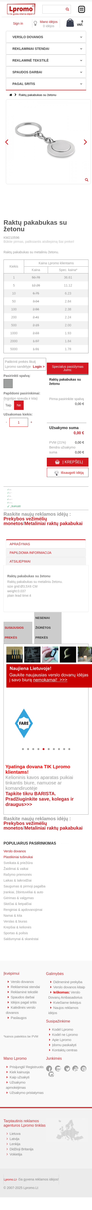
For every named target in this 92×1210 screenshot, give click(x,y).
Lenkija (15, 1144)
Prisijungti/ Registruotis (27, 1067)
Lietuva (15, 1134)
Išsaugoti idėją (68, 473)
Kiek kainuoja (19, 1072)
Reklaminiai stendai (25, 987)
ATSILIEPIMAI (20, 561)
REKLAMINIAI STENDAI (30, 49)
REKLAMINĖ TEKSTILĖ (30, 60)
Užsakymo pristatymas (27, 1093)
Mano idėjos (49, 22)
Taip (8, 405)
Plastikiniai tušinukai (18, 857)
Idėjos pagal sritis (24, 1002)
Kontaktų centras (64, 1050)
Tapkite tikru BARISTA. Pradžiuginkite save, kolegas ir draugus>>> (39, 799)
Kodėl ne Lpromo (65, 1035)
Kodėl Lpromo (62, 1029)
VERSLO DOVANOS (27, 37)
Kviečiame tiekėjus (67, 1002)
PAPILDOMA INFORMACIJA (31, 553)
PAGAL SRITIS (23, 84)
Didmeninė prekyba (67, 982)
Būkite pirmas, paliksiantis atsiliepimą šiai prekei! (39, 241)
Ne (19, 405)
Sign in (18, 23)
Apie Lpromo (61, 1040)
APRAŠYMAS (20, 544)
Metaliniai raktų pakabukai (53, 523)
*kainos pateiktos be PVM (21, 1036)
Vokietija (16, 1154)
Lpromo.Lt (10, 1179)
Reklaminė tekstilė (24, 992)
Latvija (14, 1139)
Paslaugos (18, 1018)
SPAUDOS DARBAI (27, 72)
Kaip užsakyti (19, 1077)
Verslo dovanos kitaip (69, 987)
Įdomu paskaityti (64, 1045)
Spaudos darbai (22, 997)
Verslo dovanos (15, 851)
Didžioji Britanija (21, 1149)
